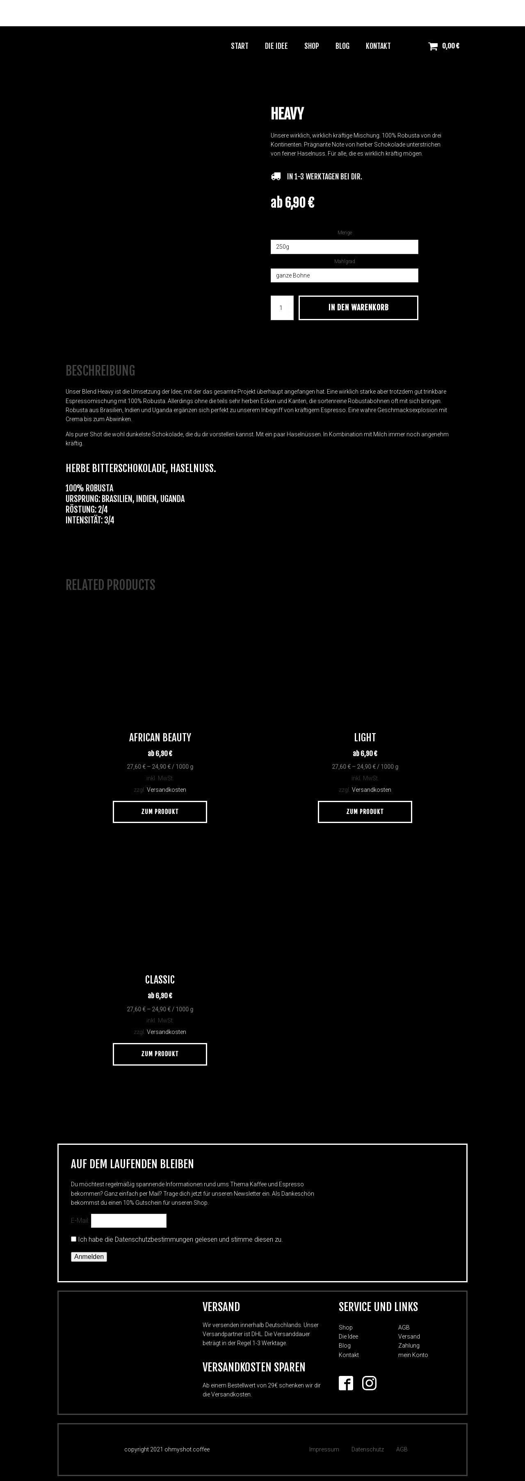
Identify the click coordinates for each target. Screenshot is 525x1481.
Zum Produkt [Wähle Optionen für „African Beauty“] (160, 808)
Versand (409, 1333)
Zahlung (409, 1342)
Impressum (324, 1446)
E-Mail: (119, 1218)
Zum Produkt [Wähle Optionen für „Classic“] (160, 1051)
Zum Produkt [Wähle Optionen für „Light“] (365, 808)
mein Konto (413, 1351)
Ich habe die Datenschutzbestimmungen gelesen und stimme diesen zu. (180, 1236)
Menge (345, 233)
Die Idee (276, 45)
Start (240, 45)
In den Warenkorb (359, 307)
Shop (311, 45)
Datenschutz (368, 1446)
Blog (342, 45)
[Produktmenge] (282, 308)
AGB (404, 1324)
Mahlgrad (344, 261)
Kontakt (378, 45)
